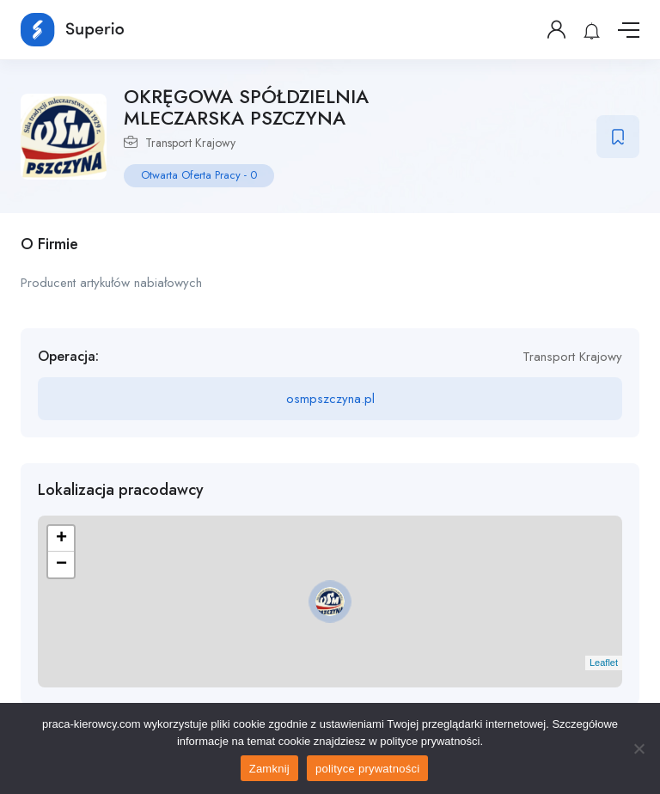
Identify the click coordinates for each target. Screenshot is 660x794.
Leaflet (604, 662)
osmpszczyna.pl (330, 398)
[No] (638, 748)
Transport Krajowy (190, 142)
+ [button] (61, 539)
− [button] (61, 564)
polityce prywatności (367, 768)
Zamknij (269, 768)
